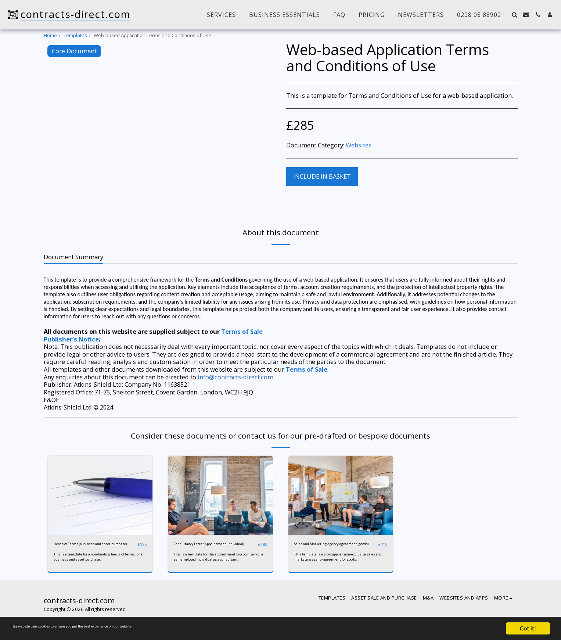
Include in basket (322, 176)
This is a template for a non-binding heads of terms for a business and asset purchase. (96, 564)
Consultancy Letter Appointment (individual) (209, 548)
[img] (100, 495)
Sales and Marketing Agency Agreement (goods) (326, 548)
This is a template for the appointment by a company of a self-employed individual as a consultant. (215, 566)
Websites (358, 145)
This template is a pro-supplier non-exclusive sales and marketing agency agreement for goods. (337, 566)
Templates (75, 35)
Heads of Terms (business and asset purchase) (88, 548)
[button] (514, 15)
